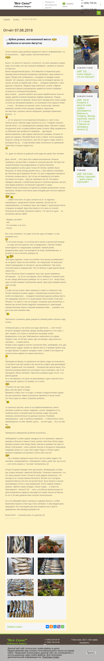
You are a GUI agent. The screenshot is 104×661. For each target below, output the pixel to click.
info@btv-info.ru (68, 4)
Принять (91, 653)
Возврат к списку (14, 627)
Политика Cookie (50, 657)
